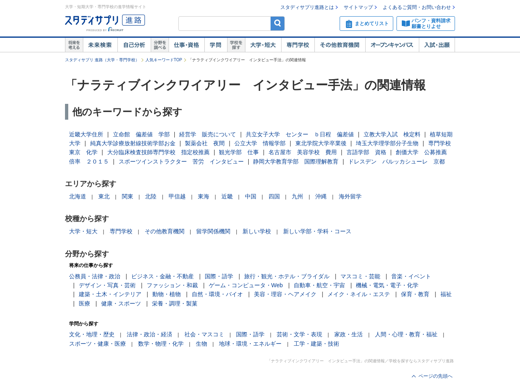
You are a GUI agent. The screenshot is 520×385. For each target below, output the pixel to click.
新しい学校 (257, 231)
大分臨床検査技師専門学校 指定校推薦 (158, 152)
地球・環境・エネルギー (250, 343)
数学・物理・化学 (161, 343)
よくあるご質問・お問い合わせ (417, 7)
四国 (274, 196)
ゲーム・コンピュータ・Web (246, 285)
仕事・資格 (186, 45)
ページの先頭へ (435, 376)
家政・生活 (348, 334)
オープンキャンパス (392, 45)
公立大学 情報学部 (260, 143)
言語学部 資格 (366, 152)
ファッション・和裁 (172, 285)
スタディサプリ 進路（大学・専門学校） (102, 60)
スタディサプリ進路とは (307, 7)
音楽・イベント (411, 276)
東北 (104, 196)
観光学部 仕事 (239, 152)
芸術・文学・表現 (299, 334)
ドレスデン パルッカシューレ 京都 (396, 161)
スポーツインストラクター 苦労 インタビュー (181, 161)
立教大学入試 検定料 (392, 134)
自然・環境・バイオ (217, 294)
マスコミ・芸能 (360, 276)
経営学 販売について (207, 134)
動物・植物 (166, 294)
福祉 (446, 294)
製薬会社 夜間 (205, 143)
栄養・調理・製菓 (174, 303)
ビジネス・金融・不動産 (162, 276)
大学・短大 (263, 45)
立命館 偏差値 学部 (141, 134)
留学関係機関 (213, 231)
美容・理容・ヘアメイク (285, 294)
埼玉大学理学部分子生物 (387, 143)
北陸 (150, 196)
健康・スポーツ (121, 303)
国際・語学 (219, 276)
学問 (215, 45)
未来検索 (100, 45)
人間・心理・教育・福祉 (406, 334)
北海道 (77, 196)
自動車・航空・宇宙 (319, 285)
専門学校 (297, 45)
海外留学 (350, 196)
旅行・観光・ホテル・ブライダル (286, 276)
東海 (203, 196)
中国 (250, 196)
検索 (278, 23)
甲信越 (177, 196)
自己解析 (134, 45)
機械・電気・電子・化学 (387, 285)
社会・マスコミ (204, 334)
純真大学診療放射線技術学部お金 (133, 143)
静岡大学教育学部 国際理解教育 (295, 161)
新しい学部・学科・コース (317, 231)
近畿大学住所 (86, 134)
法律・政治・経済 (149, 334)
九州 (297, 196)
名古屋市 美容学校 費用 (303, 152)
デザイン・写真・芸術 (107, 285)
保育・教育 (415, 294)
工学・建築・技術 (316, 343)
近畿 (227, 196)
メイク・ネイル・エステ (358, 294)
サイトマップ (358, 7)
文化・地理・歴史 (92, 334)
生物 (201, 343)
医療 (84, 303)
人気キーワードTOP (163, 60)
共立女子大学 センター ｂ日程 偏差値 (300, 134)
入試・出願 (437, 45)
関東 (127, 196)
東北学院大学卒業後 (321, 143)
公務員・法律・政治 (94, 276)
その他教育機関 (339, 45)
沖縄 (321, 196)
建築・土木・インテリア (110, 294)
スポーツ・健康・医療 (97, 343)
